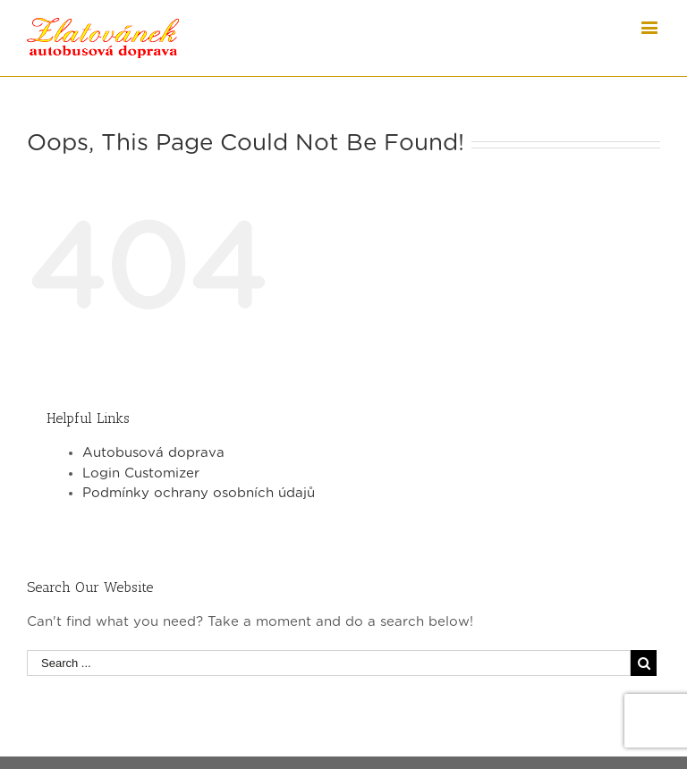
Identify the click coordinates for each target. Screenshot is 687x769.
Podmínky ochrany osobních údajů (198, 493)
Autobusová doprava (153, 453)
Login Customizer (140, 473)
